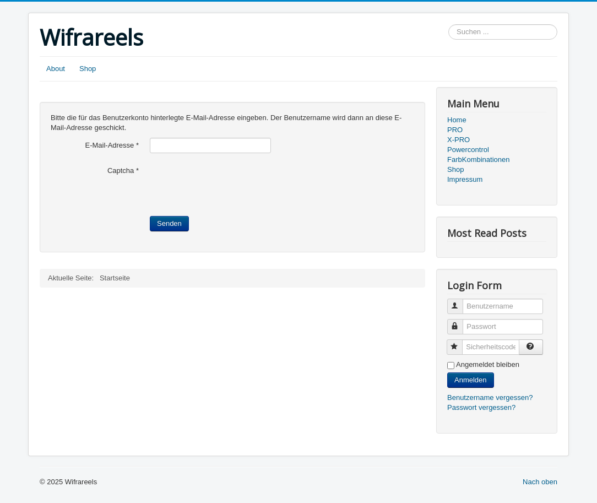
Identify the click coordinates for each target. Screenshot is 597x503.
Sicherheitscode (459, 342)
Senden (169, 223)
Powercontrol (468, 149)
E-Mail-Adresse (112, 145)
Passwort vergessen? (481, 407)
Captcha (123, 170)
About (55, 68)
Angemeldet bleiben (487, 364)
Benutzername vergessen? (490, 397)
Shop (87, 68)
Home (456, 120)
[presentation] (233, 184)
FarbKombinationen (478, 159)
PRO (455, 130)
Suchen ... (448, 24)
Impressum (464, 179)
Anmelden (470, 380)
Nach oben (540, 482)
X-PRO (458, 140)
